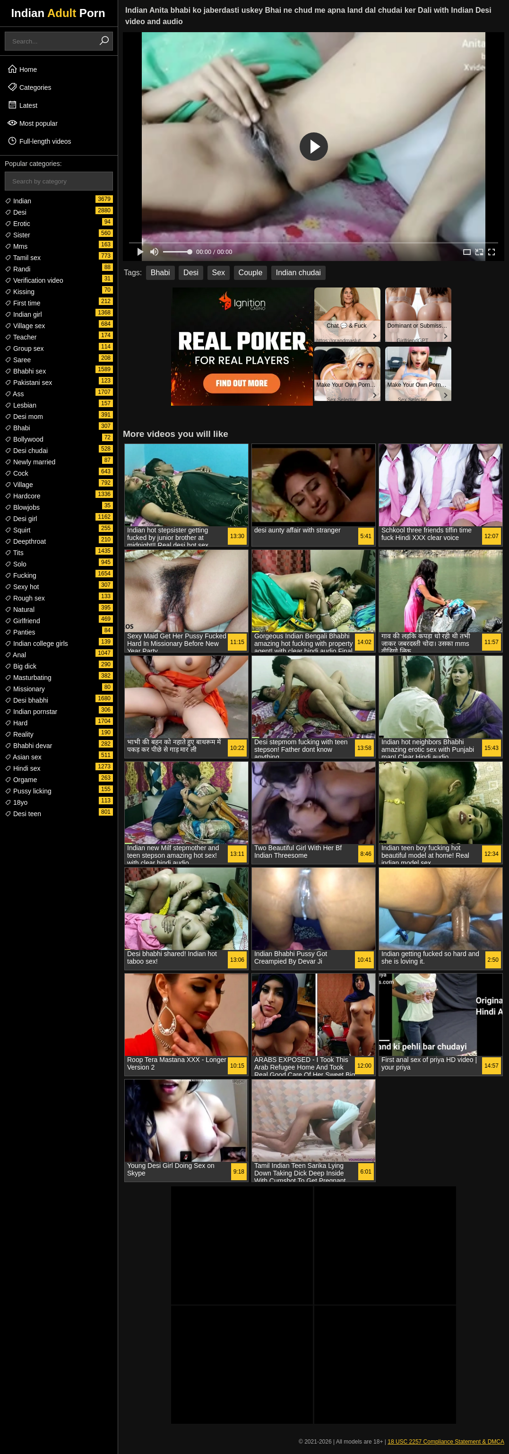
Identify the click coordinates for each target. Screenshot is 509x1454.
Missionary (25, 689)
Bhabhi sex (25, 371)
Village (19, 484)
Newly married (30, 462)
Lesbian (20, 405)
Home (22, 69)
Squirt (17, 530)
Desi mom (24, 416)
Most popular (32, 123)
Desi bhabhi (26, 700)
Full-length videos (39, 141)
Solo (15, 564)
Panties (20, 632)
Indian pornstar (31, 711)
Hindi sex (22, 768)
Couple (251, 273)
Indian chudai (298, 273)
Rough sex (25, 598)
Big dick (20, 666)
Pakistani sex (28, 382)
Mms (16, 246)
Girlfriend (22, 621)
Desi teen (23, 814)
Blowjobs (22, 507)
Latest (22, 105)
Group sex (24, 348)
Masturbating (28, 677)
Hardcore (22, 496)
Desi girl (21, 518)
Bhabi (17, 428)
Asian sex (23, 757)
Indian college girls (36, 643)
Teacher (20, 337)
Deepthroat (25, 541)
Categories (29, 87)
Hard (16, 723)
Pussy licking (28, 791)
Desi (15, 212)
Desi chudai (26, 450)
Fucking (20, 575)
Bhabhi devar (28, 745)
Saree (18, 360)
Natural (20, 609)
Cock (16, 473)
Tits (14, 553)
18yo (16, 802)
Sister (17, 235)
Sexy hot (22, 587)
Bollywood (24, 439)
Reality (19, 734)
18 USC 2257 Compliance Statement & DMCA (446, 1441)
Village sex (25, 326)
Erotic (17, 223)
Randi (17, 269)
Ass (14, 394)
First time (22, 303)
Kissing (20, 292)
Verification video (34, 280)
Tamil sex (23, 257)
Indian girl (23, 314)
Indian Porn (58, 13)
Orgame (21, 780)
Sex (218, 273)
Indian (18, 201)
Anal (15, 655)
